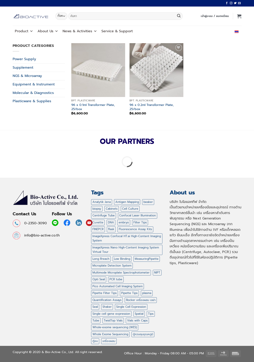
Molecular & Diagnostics (33, 92)
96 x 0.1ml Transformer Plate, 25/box (93, 107)
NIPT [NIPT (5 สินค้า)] (157, 272)
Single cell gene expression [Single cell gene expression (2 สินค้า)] (111, 314)
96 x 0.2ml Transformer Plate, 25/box (152, 107)
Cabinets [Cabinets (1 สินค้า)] (112, 209)
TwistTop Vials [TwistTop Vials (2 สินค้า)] (113, 320)
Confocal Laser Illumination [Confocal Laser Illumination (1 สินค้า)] (137, 215)
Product (24, 31)
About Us (48, 31)
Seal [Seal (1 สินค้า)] (95, 307)
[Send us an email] (239, 3)
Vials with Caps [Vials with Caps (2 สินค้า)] (137, 320)
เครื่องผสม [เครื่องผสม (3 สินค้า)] (108, 341)
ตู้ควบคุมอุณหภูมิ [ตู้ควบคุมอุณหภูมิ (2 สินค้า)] (143, 334)
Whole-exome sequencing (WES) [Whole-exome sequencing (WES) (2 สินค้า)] (114, 327)
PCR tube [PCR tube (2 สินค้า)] (115, 279)
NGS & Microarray (27, 75)
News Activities (80, 31)
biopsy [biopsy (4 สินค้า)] (96, 209)
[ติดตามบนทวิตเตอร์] (235, 3)
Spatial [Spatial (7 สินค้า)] (139, 314)
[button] (215, 16)
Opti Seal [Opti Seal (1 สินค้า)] (98, 279)
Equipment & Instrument (34, 84)
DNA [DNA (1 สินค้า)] (111, 222)
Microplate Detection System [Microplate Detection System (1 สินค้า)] (111, 265)
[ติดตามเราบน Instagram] (231, 3)
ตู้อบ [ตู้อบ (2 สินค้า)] (95, 341)
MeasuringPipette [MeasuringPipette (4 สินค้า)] (147, 259)
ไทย (235, 31)
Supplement (23, 67)
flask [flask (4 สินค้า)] (111, 229)
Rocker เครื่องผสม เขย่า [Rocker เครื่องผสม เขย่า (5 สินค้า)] (140, 300)
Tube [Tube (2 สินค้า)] (95, 320)
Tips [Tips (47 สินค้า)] (150, 314)
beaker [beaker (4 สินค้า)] (148, 202)
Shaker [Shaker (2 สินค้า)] (107, 307)
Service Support (117, 31)
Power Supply (24, 59)
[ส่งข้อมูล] (178, 16)
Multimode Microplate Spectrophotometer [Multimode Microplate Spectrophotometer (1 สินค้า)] (121, 272)
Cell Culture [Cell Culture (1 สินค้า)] (130, 209)
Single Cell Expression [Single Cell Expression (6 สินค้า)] (131, 307)
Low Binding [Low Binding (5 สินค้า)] (122, 259)
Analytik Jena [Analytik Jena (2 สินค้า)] (101, 202)
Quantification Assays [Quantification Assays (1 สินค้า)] (106, 300)
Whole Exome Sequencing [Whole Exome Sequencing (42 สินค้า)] (110, 334)
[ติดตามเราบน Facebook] (226, 3)
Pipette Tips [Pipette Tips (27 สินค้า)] (129, 293)
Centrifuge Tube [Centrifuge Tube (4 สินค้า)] (103, 215)
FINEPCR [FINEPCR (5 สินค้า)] (98, 229)
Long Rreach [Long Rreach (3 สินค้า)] (100, 259)
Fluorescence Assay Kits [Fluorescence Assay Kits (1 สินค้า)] (135, 229)
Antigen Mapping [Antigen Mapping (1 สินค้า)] (127, 202)
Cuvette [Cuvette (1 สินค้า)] (97, 222)
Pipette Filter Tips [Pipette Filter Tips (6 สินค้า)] (104, 293)
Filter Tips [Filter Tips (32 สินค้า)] (140, 222)
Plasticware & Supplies (32, 101)
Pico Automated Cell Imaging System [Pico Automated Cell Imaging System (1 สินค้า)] (117, 286)
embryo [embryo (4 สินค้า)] (124, 222)
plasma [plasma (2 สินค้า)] (146, 293)
